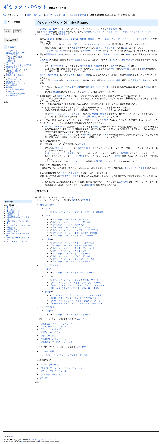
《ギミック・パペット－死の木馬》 (68, 225)
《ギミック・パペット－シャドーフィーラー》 (71, 245)
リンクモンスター (48, 307)
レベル (72, 54)
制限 (148, 87)
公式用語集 (18, 75)
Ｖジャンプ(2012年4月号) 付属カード (80, 39)
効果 (144, 68)
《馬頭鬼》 (11, 227)
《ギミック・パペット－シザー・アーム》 (71, 222)
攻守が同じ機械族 (140, 80)
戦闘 (128, 75)
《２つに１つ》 (12, 209)
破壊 (98, 66)
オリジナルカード (61, 148)
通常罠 (118, 156)
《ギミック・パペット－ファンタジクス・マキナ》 (75, 280)
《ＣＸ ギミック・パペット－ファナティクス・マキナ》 (78, 295)
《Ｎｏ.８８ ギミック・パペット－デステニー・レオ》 (75, 288)
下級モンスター (110, 54)
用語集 (9, 75)
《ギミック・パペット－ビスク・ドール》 (71, 256)
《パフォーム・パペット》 (52, 332)
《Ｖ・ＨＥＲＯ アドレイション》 (18, 242)
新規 (73, 15)
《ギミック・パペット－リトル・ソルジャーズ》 (74, 235)
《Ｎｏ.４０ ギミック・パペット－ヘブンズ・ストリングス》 (78, 285)
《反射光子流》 (12, 229)
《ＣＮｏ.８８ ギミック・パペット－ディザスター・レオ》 (77, 303)
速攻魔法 (80, 156)
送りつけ (125, 68)
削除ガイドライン (13, 81)
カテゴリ (61, 29)
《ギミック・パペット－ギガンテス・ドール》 (73, 272)
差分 (41, 15)
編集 (29, 15)
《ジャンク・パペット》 (51, 329)
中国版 (11, 59)
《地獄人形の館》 (48, 335)
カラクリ (62, 96)
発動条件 (113, 66)
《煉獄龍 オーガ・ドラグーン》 (17, 238)
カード (126, 66)
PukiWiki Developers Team (37, 440)
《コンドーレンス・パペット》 (54, 326)
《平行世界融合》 (13, 231)
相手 (53, 66)
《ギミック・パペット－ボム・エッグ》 (110, 31)
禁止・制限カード (16, 71)
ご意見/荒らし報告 (16, 89)
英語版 (11, 57)
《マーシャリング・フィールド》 (55, 371)
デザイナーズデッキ (69, 176)
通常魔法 (71, 153)
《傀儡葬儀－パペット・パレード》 (56, 339)
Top (4, 15)
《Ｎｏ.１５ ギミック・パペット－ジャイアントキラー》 (126, 39)
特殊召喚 (75, 59)
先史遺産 (76, 48)
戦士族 (103, 114)
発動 (78, 87)
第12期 (95, 68)
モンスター (114, 29)
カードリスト (12, 55)
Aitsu (12, 436)
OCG (125, 48)
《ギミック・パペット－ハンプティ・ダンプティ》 (75, 230)
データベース (12, 77)
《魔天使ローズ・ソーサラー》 (17, 234)
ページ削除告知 (12, 85)
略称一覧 (12, 61)
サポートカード (71, 80)
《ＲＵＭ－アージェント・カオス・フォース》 (61, 368)
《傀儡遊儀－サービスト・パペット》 (57, 342)
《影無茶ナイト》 (13, 213)
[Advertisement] (17, 150)
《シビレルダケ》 (67, 134)
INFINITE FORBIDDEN (55, 126)
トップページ (12, 51)
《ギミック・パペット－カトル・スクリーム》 (73, 243)
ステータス (84, 75)
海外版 (11, 73)
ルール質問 (13, 95)
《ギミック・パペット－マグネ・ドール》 (71, 261)
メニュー (12, 47)
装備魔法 (125, 153)
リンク (48, 311)
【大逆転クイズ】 (13, 211)
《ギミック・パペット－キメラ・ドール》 (71, 314)
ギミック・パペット (25, 7)
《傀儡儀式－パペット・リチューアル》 (58, 324)
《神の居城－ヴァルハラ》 (17, 221)
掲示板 (9, 87)
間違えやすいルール (16, 79)
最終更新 (82, 15)
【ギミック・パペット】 (135, 167)
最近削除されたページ (15, 83)
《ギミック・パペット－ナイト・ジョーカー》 (73, 248)
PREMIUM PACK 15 (46, 29)
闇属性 (62, 34)
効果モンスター (85, 148)
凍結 (35, 15)
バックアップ (52, 15)
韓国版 (18, 57)
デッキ (87, 92)
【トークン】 (12, 223)
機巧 (118, 80)
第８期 (56, 92)
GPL (54, 440)
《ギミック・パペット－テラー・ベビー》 (71, 227)
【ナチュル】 (12, 207)
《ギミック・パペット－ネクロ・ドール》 (92, 44)
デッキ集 (10, 63)
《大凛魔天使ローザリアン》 (18, 225)
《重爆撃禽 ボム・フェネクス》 (17, 218)
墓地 (48, 59)
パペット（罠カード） (88, 116)
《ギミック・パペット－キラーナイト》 (70, 219)
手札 (42, 59)
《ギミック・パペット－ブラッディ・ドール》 (73, 259)
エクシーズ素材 (103, 87)
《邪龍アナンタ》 (13, 215)
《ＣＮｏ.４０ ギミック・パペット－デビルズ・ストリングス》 (79, 301)
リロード (65, 15)
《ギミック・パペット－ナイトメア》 (69, 251)
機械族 (62, 31)
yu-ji (22, 441)
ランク (80, 54)
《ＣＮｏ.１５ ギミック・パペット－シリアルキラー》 (75, 298)
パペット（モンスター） (60, 114)
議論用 (11, 91)
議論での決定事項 (17, 94)
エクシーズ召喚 (127, 59)
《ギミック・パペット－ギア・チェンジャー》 (73, 212)
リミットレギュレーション (17, 69)
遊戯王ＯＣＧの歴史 (14, 67)
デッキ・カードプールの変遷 (18, 65)
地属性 (87, 31)
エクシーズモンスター (106, 48)
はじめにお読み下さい (15, 53)
